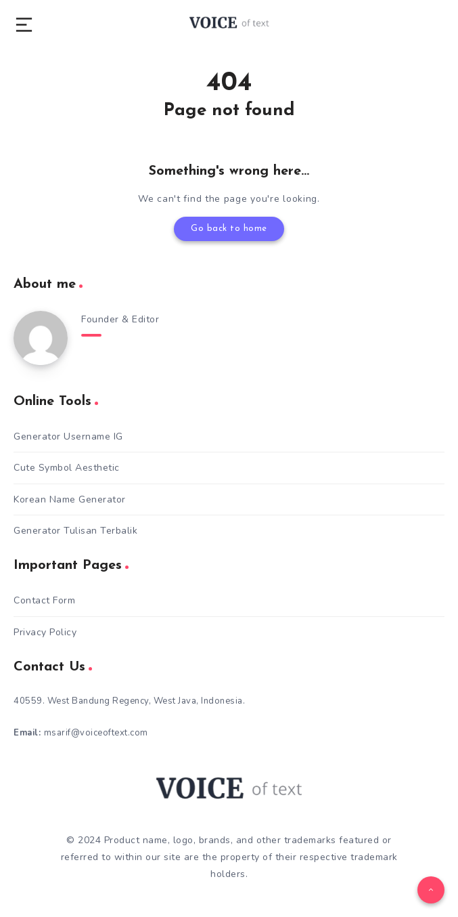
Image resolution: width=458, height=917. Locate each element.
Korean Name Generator (70, 499)
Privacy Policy (45, 632)
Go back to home (229, 228)
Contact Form (44, 600)
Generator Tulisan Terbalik (75, 530)
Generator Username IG (68, 436)
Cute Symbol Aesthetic (67, 467)
